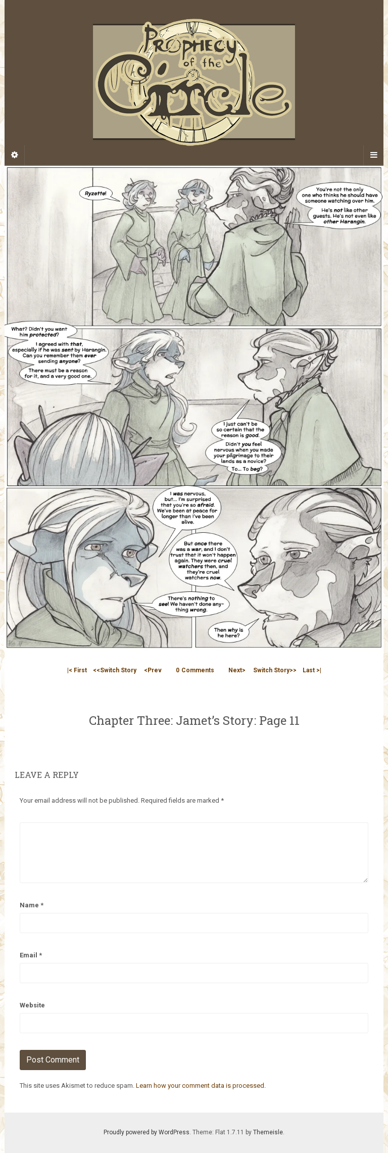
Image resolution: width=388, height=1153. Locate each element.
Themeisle (268, 1132)
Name (31, 905)
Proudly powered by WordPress (146, 1132)
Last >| (312, 670)
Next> (237, 670)
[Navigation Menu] (373, 155)
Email (31, 955)
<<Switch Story (114, 670)
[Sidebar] (15, 155)
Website (32, 1005)
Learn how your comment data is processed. (201, 1085)
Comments (195, 670)
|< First (77, 670)
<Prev (153, 670)
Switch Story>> (275, 670)
